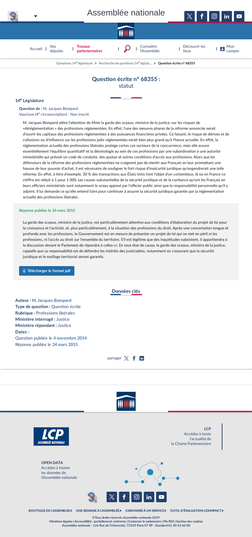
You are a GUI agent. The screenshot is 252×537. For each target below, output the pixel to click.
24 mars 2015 (65, 345)
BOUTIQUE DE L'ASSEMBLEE (49, 510)
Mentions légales (60, 521)
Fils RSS (168, 521)
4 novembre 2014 (70, 338)
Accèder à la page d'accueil (126, 29)
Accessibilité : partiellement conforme (100, 521)
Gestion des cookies (189, 521)
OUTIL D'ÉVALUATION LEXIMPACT (195, 510)
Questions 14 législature (74, 63)
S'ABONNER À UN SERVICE (144, 510)
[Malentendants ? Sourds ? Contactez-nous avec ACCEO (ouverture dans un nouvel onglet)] (91, 497)
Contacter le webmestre (144, 521)
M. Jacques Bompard (51, 301)
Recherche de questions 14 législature (126, 63)
